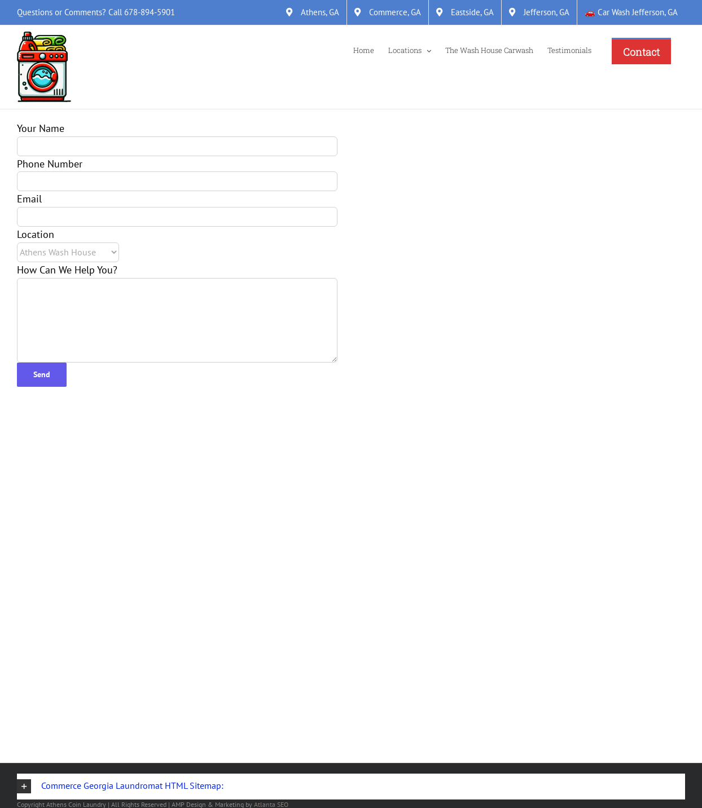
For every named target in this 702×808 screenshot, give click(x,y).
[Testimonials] (569, 49)
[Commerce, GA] (387, 12)
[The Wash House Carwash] (489, 49)
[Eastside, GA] (465, 12)
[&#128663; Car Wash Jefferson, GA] (631, 12)
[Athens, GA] (312, 12)
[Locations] (409, 49)
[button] (351, 787)
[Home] (363, 49)
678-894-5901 (149, 12)
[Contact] (641, 51)
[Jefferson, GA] (539, 12)
